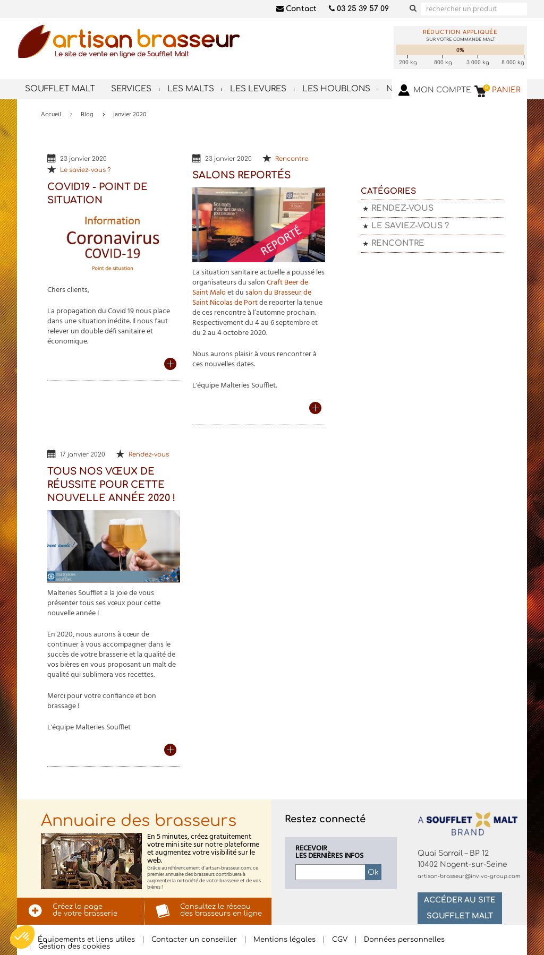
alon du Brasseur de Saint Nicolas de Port (251, 298)
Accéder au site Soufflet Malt (460, 908)
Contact (296, 9)
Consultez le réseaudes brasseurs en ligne (221, 910)
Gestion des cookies (74, 946)
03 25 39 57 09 (359, 9)
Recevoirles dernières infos (329, 852)
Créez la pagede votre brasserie (85, 910)
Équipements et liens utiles (86, 939)
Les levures (258, 88)
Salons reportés (241, 175)
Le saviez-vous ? (85, 170)
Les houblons (336, 88)
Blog (87, 114)
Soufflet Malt (60, 88)
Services (131, 88)
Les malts (190, 88)
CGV (339, 939)
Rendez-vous (149, 454)
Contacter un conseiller (194, 939)
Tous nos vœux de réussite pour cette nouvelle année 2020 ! (111, 484)
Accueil (51, 114)
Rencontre (291, 159)
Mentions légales (284, 939)
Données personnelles (404, 939)
